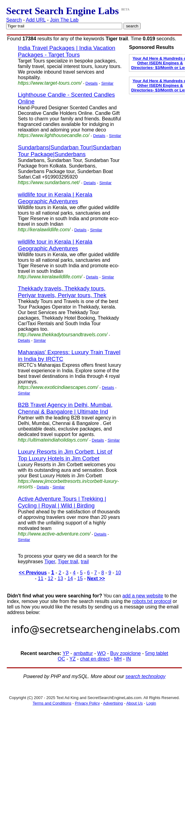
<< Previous (33, 572)
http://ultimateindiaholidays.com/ (53, 440)
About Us (134, 703)
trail (85, 561)
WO (101, 653)
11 (40, 578)
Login (151, 703)
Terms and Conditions (52, 703)
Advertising (113, 703)
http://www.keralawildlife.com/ (50, 276)
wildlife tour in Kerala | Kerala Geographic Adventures (55, 197)
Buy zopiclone (125, 653)
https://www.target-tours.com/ (50, 83)
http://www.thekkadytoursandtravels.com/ (62, 334)
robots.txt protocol (151, 601)
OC (61, 658)
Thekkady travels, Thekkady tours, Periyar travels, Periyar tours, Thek (62, 291)
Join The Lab (64, 19)
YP (65, 653)
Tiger (49, 561)
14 (70, 578)
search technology (146, 676)
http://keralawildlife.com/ (44, 229)
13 (60, 578)
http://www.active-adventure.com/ (54, 533)
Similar (107, 83)
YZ (72, 658)
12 (50, 578)
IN (128, 658)
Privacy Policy (87, 703)
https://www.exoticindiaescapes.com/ (58, 387)
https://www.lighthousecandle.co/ (53, 135)
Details (92, 83)
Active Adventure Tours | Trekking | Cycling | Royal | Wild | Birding (62, 502)
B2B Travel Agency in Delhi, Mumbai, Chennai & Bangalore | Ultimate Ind (65, 408)
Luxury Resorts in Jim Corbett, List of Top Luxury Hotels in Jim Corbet (65, 455)
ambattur (83, 653)
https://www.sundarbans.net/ (49, 182)
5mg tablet (156, 653)
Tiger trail (68, 561)
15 (80, 578)
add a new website (143, 595)
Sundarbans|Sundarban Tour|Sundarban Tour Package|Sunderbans (69, 150)
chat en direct (95, 658)
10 (118, 572)
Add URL (36, 19)
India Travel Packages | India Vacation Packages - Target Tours (66, 51)
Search (14, 19)
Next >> (96, 578)
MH (118, 658)
